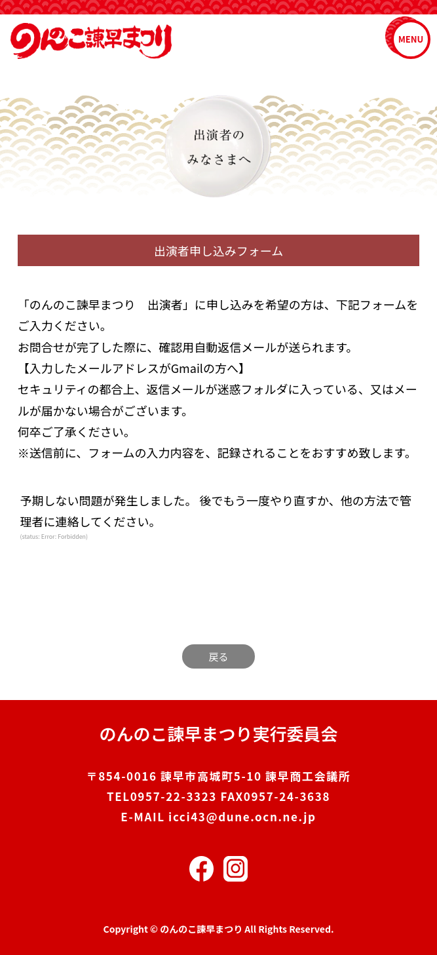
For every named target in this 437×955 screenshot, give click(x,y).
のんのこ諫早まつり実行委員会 (218, 733)
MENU (411, 39)
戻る (218, 656)
